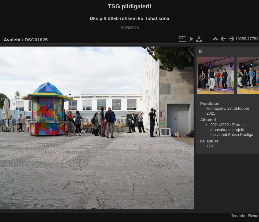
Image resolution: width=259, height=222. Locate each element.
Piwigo (253, 215)
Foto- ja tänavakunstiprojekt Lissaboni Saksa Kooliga (231, 129)
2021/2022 (219, 124)
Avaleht (12, 39)
